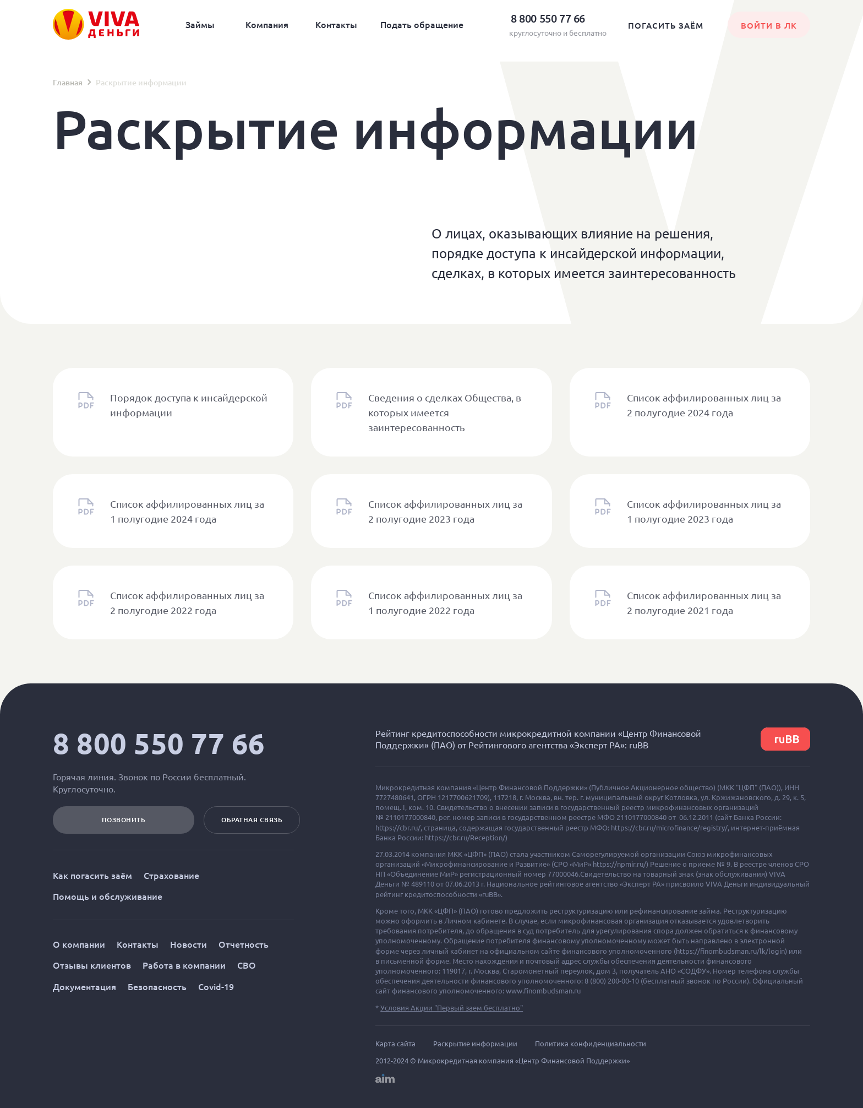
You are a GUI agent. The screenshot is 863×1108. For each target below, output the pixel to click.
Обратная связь (251, 819)
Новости (188, 944)
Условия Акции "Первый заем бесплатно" (451, 1007)
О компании (79, 944)
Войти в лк (769, 25)
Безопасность (157, 986)
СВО (246, 965)
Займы (200, 24)
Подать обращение (421, 24)
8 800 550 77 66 (159, 743)
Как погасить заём (92, 875)
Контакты (336, 24)
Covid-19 (216, 986)
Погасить (665, 25)
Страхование (171, 875)
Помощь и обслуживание (107, 896)
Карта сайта (395, 1043)
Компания (266, 24)
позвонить (124, 819)
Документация (84, 986)
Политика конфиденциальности (590, 1043)
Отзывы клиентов (92, 965)
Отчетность (244, 944)
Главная (68, 82)
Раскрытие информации (475, 1043)
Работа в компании (184, 965)
